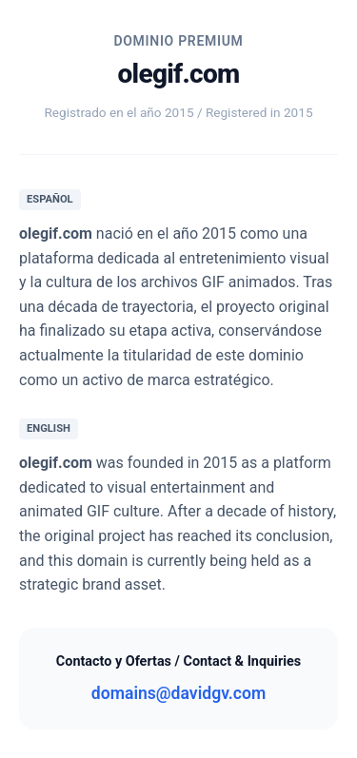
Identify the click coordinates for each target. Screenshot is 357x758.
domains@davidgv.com (178, 693)
